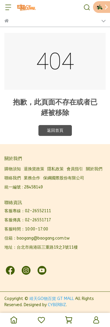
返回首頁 (55, 130)
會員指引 (75, 168)
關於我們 (94, 168)
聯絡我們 (12, 178)
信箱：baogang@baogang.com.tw (37, 238)
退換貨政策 (34, 168)
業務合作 (32, 178)
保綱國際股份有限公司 (63, 178)
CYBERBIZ (57, 304)
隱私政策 (55, 168)
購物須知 (12, 168)
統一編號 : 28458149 (23, 187)
